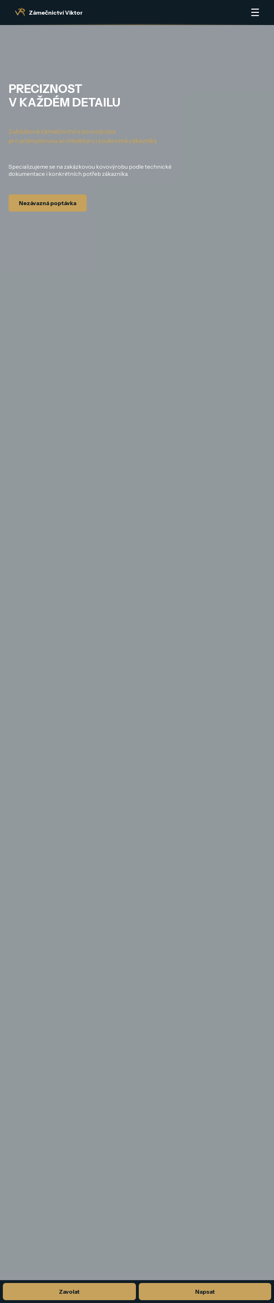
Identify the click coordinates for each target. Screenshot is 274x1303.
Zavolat (69, 1291)
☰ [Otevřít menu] (255, 12)
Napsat (205, 1291)
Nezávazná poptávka (47, 203)
